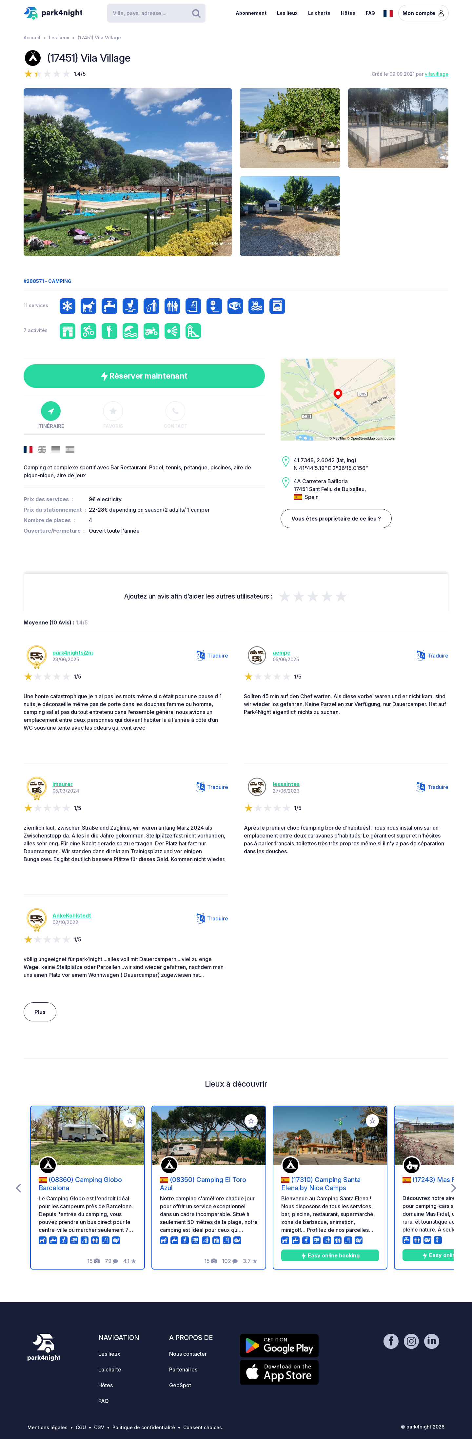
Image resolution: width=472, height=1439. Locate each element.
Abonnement (251, 13)
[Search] (156, 13)
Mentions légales (48, 1427)
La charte (319, 13)
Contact (175, 415)
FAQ (370, 13)
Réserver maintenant (144, 376)
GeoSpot (180, 1385)
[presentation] (18, 1187)
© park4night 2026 (422, 1426)
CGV (99, 1427)
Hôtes (348, 13)
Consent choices (202, 1427)
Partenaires (183, 1369)
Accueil (32, 37)
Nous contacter (188, 1353)
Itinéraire (50, 415)
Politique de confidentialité (143, 1427)
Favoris (113, 415)
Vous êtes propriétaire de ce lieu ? (336, 518)
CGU (81, 1427)
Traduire (212, 655)
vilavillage (436, 74)
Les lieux (287, 13)
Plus (40, 1012)
